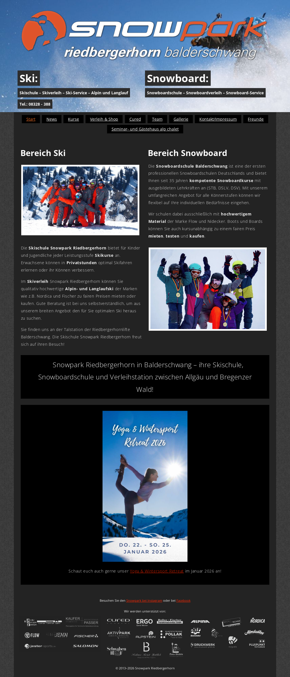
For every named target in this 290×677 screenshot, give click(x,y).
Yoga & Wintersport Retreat (157, 571)
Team (157, 119)
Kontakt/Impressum (218, 119)
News (51, 119)
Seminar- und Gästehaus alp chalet (145, 129)
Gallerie (181, 119)
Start (30, 119)
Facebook (183, 600)
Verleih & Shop (104, 119)
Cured (135, 119)
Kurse (73, 119)
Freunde (256, 119)
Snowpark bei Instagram (144, 600)
